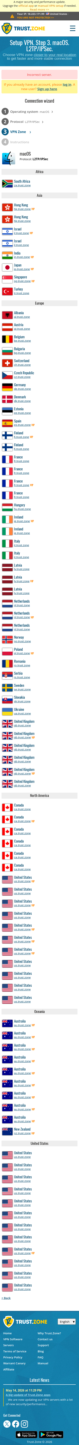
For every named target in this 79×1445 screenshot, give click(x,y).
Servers (8, 1345)
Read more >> (39, 9)
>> (35, 17)
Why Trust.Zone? (49, 1333)
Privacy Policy (12, 1357)
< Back (6, 1298)
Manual (43, 1363)
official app (26, 6)
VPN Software (13, 1339)
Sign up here (47, 89)
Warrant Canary (14, 1363)
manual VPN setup (50, 6)
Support (43, 1345)
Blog (41, 1351)
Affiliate (8, 1369)
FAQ (40, 1357)
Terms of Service (14, 1351)
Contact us (45, 1339)
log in (67, 84)
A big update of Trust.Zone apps (28, 1395)
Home (7, 1333)
